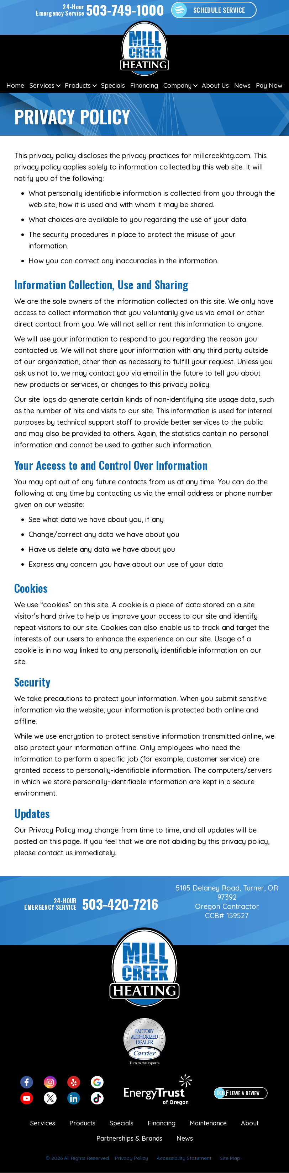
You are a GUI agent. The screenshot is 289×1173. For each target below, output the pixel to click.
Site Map (230, 1158)
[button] (58, 85)
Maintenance (208, 1123)
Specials (113, 85)
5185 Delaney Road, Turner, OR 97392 (227, 892)
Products (78, 85)
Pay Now (269, 85)
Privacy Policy (131, 1158)
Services (42, 85)
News (242, 85)
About (250, 1123)
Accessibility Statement (184, 1158)
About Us (215, 85)
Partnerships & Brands (129, 1138)
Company (177, 85)
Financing (144, 85)
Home (15, 85)
